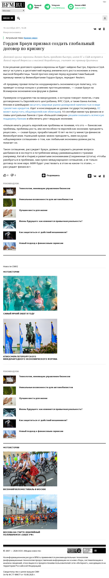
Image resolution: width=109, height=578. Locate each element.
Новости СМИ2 (10, 266)
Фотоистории (11, 271)
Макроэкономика (12, 32)
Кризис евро (30, 37)
